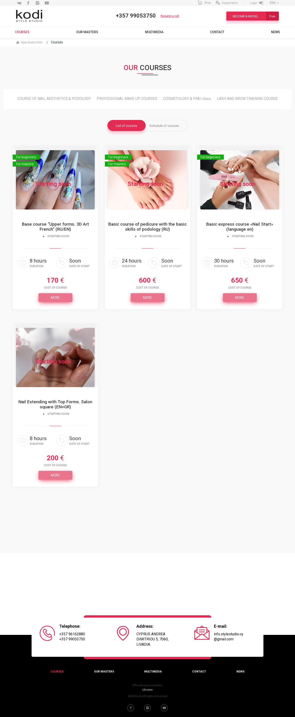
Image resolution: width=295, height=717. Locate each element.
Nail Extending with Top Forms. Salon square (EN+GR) (55, 404)
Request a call (170, 16)
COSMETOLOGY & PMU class (187, 98)
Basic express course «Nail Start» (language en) (239, 226)
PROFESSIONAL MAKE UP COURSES (127, 98)
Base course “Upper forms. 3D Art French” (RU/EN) (55, 226)
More (55, 297)
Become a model (256, 16)
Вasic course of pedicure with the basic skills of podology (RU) (147, 226)
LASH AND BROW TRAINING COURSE (247, 98)
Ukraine (147, 689)
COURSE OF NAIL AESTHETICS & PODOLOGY (54, 98)
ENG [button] (274, 3)
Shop (204, 2)
